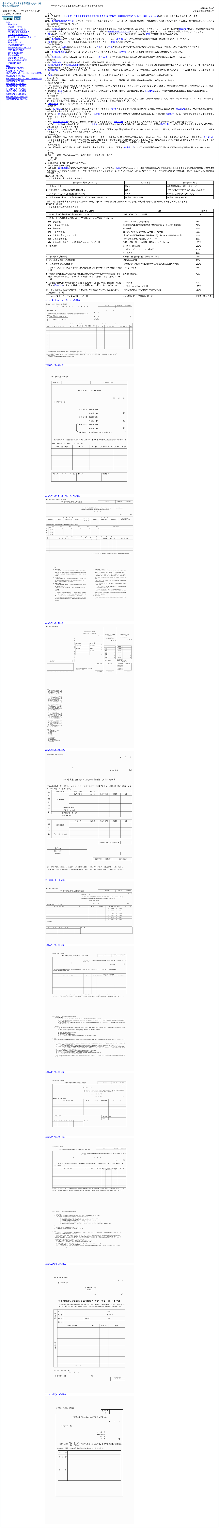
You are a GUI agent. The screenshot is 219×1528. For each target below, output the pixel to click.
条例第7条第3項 (59, 52)
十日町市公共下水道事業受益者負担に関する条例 (111, 16)
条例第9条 (57, 109)
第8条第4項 (53, 103)
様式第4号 (103, 57)
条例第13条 (53, 70)
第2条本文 (58, 285)
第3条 (64, 47)
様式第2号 (120, 39)
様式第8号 (118, 121)
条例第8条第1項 (73, 65)
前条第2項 (112, 42)
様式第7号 (170, 114)
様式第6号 (180, 109)
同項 (118, 168)
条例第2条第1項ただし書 (63, 21)
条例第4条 (56, 62)
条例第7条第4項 (55, 65)
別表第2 (95, 124)
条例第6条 (56, 29)
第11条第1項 (63, 168)
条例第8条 (56, 57)
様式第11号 (129, 147)
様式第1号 (183, 29)
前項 (50, 34)
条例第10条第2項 (60, 121)
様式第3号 (123, 52)
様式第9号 (164, 124)
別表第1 (97, 114)
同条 (99, 47)
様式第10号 (209, 137)
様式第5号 (149, 91)
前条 (110, 47)
